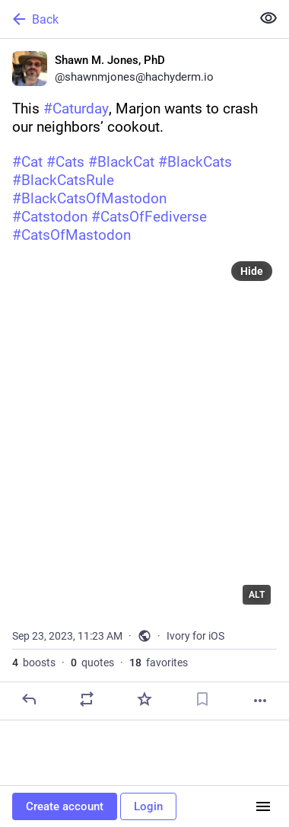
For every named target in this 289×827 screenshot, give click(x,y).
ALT (257, 594)
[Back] (124, 19)
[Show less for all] (268, 18)
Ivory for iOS (195, 636)
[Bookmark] (202, 699)
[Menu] (263, 806)
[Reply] (29, 699)
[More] (260, 700)
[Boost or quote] (87, 699)
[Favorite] (144, 699)
